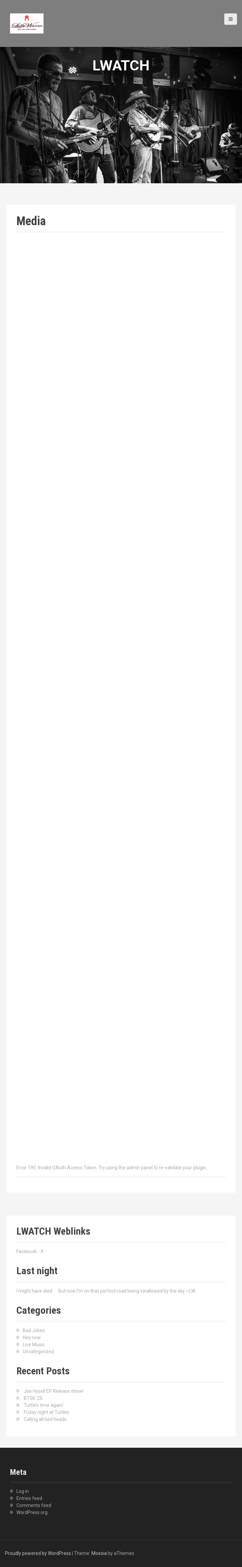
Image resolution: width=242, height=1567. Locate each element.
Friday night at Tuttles (46, 1412)
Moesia (99, 1553)
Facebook (26, 1251)
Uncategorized (38, 1351)
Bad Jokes (34, 1330)
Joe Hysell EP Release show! (53, 1391)
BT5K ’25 (33, 1398)
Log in (22, 1491)
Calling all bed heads (45, 1419)
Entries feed (29, 1498)
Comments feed (33, 1505)
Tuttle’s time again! (43, 1405)
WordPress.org (32, 1512)
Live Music (34, 1344)
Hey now (32, 1337)
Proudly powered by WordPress (38, 1553)
